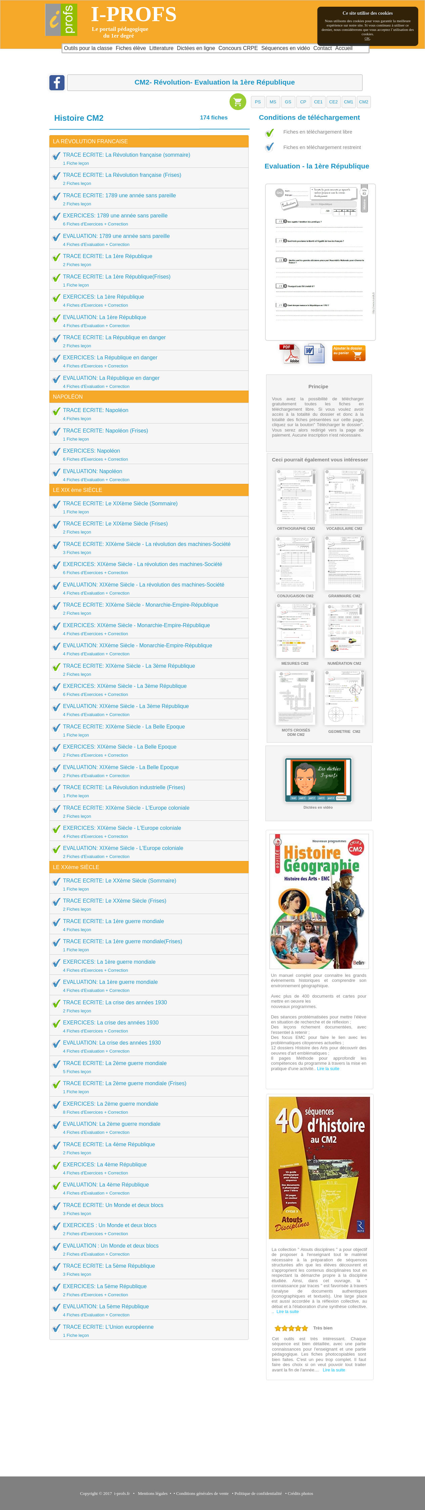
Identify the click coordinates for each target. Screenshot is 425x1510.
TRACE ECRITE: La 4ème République (146, 1148)
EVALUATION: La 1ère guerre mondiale (146, 986)
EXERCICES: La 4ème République (146, 1168)
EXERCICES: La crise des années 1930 (146, 1026)
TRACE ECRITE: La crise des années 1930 (146, 1006)
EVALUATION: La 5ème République (146, 1310)
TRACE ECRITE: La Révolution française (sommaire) (146, 159)
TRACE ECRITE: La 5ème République (146, 1270)
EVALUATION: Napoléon (146, 475)
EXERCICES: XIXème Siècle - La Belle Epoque (146, 751)
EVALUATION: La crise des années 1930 (146, 1047)
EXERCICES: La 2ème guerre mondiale (146, 1108)
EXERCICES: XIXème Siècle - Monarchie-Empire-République (146, 629)
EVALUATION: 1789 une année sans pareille (146, 240)
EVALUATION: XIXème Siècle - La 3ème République (146, 710)
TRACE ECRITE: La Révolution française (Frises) (146, 179)
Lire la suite (328, 1068)
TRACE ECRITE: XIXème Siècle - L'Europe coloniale (146, 812)
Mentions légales (152, 1493)
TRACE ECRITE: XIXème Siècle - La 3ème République (146, 670)
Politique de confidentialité (258, 1493)
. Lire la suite (286, 1311)
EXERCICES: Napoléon (146, 455)
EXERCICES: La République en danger (146, 361)
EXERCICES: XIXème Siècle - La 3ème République (146, 690)
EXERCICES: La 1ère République (146, 301)
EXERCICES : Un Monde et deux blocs (146, 1229)
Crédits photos (301, 1493)
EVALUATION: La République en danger (146, 382)
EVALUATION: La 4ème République (146, 1188)
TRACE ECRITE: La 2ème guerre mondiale (146, 1067)
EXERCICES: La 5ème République (146, 1290)
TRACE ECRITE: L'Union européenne (146, 1331)
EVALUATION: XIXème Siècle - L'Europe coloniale (146, 852)
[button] (258, 102)
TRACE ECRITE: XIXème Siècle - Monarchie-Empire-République (146, 609)
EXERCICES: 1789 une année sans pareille (146, 219)
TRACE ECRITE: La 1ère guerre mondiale (146, 925)
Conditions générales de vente (202, 1493)
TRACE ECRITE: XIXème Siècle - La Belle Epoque (146, 730)
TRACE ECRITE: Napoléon (146, 414)
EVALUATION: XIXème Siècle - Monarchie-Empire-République (146, 649)
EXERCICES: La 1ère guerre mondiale (146, 966)
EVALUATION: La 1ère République (146, 321)
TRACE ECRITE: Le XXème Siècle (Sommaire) (146, 884)
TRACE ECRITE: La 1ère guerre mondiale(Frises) (146, 945)
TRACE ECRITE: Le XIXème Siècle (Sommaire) (146, 507)
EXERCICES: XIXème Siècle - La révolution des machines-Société (146, 568)
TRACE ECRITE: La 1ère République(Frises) (146, 280)
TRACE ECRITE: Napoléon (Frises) (146, 434)
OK (367, 38)
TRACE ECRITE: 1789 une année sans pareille (146, 199)
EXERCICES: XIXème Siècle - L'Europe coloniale (146, 832)
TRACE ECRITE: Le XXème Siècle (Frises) (146, 905)
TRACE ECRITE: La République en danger (146, 341)
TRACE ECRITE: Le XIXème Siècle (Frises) (146, 527)
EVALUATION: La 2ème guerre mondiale (146, 1128)
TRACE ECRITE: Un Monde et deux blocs (146, 1209)
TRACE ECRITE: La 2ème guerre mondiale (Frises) (146, 1087)
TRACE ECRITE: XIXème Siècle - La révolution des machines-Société (146, 548)
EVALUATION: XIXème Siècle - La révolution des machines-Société (146, 589)
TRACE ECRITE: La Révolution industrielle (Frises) (146, 791)
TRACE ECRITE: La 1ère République (146, 260)
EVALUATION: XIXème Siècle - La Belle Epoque (146, 771)
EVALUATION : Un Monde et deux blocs (146, 1250)
